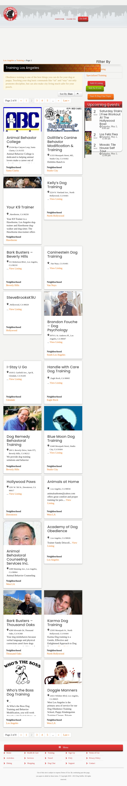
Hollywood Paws (21, 481)
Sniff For (59, 19)
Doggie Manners (62, 690)
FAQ (70, 758)
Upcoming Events (103, 104)
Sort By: (66, 94)
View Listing (56, 199)
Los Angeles (8, 60)
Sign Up (71, 753)
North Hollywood (55, 215)
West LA (51, 514)
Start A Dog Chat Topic (100, 96)
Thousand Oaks (13, 653)
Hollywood (11, 330)
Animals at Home (63, 481)
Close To (71, 19)
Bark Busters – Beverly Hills (20, 254)
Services (30, 758)
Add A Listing (96, 83)
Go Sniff (83, 19)
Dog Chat (51, 763)
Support (71, 763)
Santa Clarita (12, 170)
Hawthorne (11, 240)
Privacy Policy (94, 758)
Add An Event (94, 88)
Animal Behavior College (21, 139)
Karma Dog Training (57, 622)
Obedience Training (96, 69)
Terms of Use (94, 753)
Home (8, 753)
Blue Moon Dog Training (61, 438)
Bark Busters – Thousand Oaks (21, 622)
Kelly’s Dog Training (57, 184)
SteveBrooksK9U (21, 297)
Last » (66, 100)
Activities (10, 758)
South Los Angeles (56, 354)
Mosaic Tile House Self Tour (108, 148)
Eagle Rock (52, 400)
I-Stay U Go (17, 367)
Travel (50, 758)
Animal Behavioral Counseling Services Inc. (18, 557)
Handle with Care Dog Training (63, 369)
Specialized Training (96, 75)
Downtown (11, 514)
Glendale (10, 400)
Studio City (52, 170)
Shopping (31, 763)
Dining (9, 763)
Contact (92, 763)
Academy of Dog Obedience (62, 528)
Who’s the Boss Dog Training (20, 692)
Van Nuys (51, 285)
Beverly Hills (12, 285)
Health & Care (32, 753)
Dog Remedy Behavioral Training (18, 440)
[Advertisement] (103, 211)
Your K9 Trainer (20, 207)
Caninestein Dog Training (62, 254)
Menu (63, 747)
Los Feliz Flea (109, 134)
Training (20, 60)
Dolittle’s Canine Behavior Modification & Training (62, 143)
